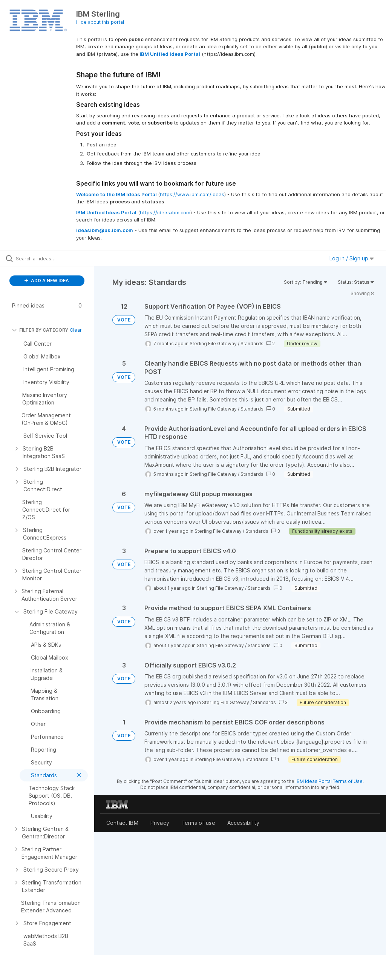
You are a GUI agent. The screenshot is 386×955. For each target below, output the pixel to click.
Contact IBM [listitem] (122, 823)
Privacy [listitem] (159, 823)
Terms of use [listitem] (198, 823)
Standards (251, 343)
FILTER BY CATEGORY (40, 330)
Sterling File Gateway (213, 343)
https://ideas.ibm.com (165, 212)
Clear (76, 330)
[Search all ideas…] (51, 258)
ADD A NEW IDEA (47, 280)
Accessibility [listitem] (243, 823)
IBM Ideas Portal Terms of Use (329, 781)
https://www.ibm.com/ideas (192, 194)
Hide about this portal (100, 22)
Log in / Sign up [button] (351, 258)
